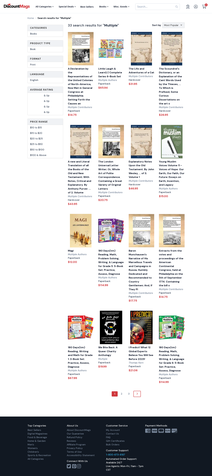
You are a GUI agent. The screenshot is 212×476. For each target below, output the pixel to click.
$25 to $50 (36, 144)
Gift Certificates (115, 441)
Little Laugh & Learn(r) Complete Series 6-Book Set (110, 72)
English (34, 80)
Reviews (71, 441)
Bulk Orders (112, 444)
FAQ (108, 437)
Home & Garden (37, 441)
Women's (33, 448)
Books (33, 33)
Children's (33, 451)
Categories (38, 27)
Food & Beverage (37, 437)
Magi (71, 250)
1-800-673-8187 (115, 454)
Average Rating (41, 89)
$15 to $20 (36, 133)
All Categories (36, 459)
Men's (31, 444)
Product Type (40, 43)
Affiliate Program (76, 444)
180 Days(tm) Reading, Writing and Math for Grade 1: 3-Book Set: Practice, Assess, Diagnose (80, 357)
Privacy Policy (75, 448)
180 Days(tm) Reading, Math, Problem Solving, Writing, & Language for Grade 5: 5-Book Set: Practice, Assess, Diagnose (111, 262)
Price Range (39, 121)
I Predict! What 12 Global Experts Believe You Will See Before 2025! (141, 353)
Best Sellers (34, 430)
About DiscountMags (79, 430)
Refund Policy (74, 437)
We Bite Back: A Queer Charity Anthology (107, 351)
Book (33, 49)
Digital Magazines (37, 433)
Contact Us (112, 433)
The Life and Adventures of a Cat (141, 70)
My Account (113, 430)
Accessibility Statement (81, 455)
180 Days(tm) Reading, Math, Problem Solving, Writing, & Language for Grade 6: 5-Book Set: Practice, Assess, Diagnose (171, 359)
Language (37, 74)
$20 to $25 (36, 138)
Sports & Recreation (39, 455)
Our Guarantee (75, 433)
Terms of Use (74, 451)
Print (33, 64)
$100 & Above (38, 155)
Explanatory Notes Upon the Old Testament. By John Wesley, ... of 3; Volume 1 (141, 169)
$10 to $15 (36, 127)
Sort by (156, 25)
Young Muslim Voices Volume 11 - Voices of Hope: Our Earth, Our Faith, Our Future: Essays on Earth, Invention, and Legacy (171, 173)
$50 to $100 (37, 149)
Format (35, 58)
